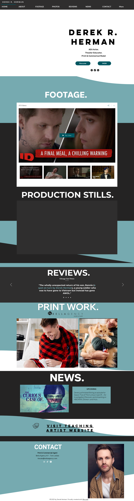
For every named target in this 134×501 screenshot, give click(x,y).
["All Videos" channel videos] (67, 174)
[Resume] (82, 63)
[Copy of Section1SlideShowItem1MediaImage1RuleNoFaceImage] (70, 297)
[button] (67, 227)
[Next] (123, 285)
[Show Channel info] (113, 105)
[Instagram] (92, 70)
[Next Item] (114, 343)
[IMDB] (104, 63)
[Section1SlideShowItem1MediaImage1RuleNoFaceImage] (63, 297)
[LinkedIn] (98, 70)
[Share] (108, 105)
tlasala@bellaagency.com (47, 458)
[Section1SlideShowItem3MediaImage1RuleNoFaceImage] (68, 297)
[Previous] (11, 285)
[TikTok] (95, 70)
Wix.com (85, 499)
